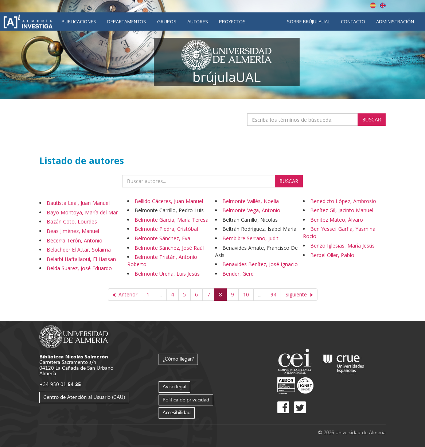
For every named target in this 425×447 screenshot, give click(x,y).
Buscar (371, 119)
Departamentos (126, 21)
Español (373, 5)
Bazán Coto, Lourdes (72, 221)
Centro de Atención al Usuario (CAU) (84, 396)
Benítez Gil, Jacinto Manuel (341, 210)
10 (246, 294)
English (383, 5)
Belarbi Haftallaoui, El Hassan (81, 259)
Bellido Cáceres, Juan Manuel (168, 201)
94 (273, 294)
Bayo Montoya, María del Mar (82, 212)
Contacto (353, 21)
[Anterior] (125, 294)
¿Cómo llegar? (178, 358)
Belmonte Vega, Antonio (251, 210)
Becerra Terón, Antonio (74, 240)
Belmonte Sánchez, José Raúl (169, 247)
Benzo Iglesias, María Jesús (342, 245)
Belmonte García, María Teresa (171, 219)
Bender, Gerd (238, 273)
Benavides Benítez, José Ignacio (260, 264)
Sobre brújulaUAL (308, 21)
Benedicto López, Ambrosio (343, 201)
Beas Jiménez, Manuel (73, 231)
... (160, 294)
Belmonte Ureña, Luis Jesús (167, 273)
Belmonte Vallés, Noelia (250, 201)
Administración (395, 21)
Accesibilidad (177, 412)
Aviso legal (174, 386)
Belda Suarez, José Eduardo (79, 268)
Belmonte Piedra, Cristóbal (166, 228)
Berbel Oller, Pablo (332, 255)
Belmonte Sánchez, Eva (162, 238)
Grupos (166, 21)
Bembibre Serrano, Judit (250, 238)
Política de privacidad (186, 399)
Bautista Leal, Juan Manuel (78, 202)
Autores (197, 21)
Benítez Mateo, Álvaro (336, 219)
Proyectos (232, 21)
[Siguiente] (299, 294)
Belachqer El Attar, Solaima (79, 249)
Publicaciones (79, 21)
